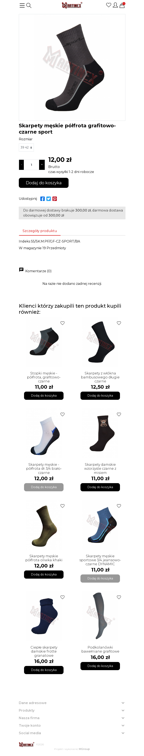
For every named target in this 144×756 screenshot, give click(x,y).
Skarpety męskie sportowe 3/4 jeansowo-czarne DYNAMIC (100, 560)
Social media (30, 733)
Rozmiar (26, 139)
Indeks (24, 241)
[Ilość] (31, 165)
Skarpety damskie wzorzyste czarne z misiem (100, 469)
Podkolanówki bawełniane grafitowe (100, 649)
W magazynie (30, 248)
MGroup (84, 749)
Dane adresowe (33, 703)
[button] (28, 5)
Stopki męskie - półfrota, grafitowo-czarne (44, 377)
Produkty (26, 710)
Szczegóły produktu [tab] (40, 231)
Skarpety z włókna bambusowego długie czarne (100, 377)
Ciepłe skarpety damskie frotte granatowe (44, 651)
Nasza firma (29, 718)
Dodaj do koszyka (44, 182)
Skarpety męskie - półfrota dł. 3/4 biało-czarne (44, 469)
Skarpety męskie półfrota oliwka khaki (43, 558)
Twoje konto (30, 726)
